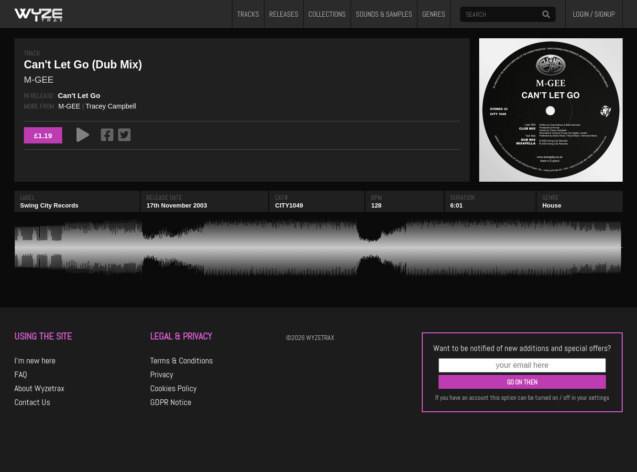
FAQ (20, 374)
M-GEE (69, 106)
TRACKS (248, 14)
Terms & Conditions (181, 360)
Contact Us (32, 402)
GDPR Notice (170, 402)
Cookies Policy (173, 388)
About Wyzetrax (39, 388)
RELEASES (283, 14)
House (551, 205)
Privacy (161, 374)
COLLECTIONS (327, 14)
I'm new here (34, 360)
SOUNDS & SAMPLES (384, 14)
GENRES (433, 14)
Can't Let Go (79, 95)
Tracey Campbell (111, 106)
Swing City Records (49, 205)
